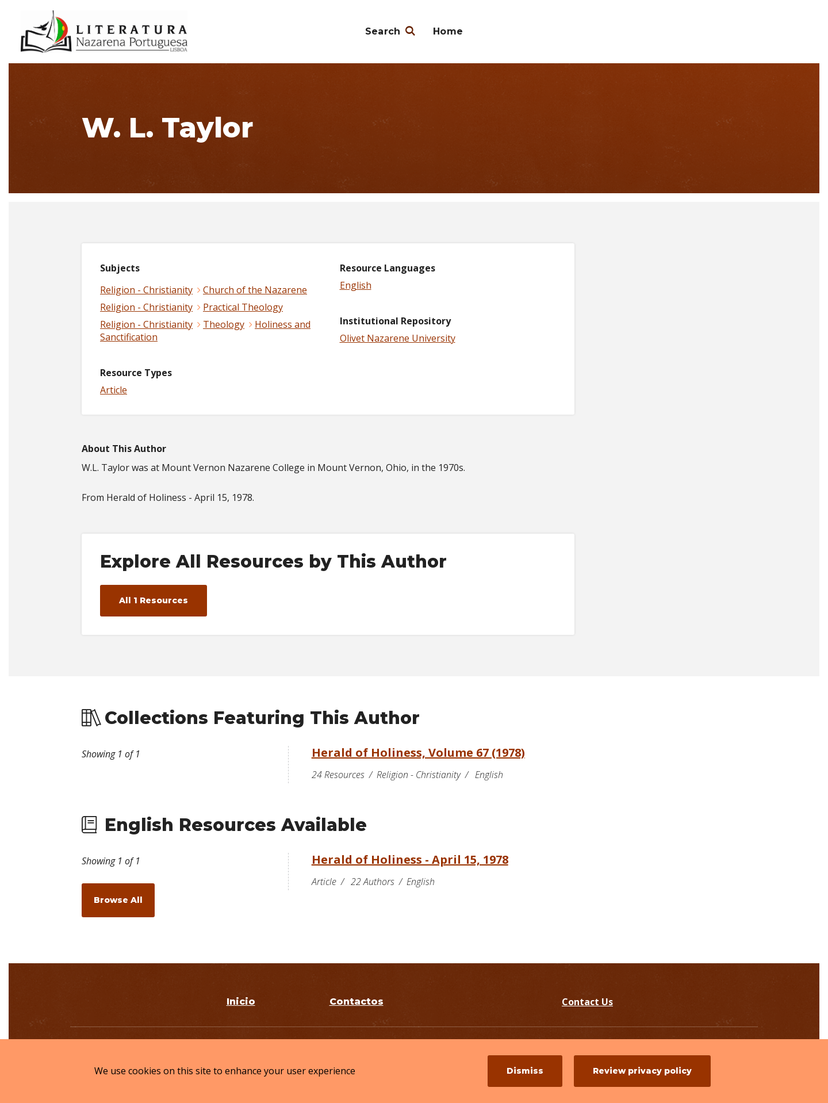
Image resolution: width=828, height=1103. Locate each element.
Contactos (356, 1001)
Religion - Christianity (146, 290)
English (355, 285)
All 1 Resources (153, 600)
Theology (223, 324)
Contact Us (587, 1001)
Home (448, 31)
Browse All (118, 900)
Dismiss (525, 1071)
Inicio (241, 1001)
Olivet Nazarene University (397, 338)
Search (383, 31)
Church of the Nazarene (255, 290)
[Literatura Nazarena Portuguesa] (104, 31)
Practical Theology (243, 307)
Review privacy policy (642, 1071)
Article (113, 390)
